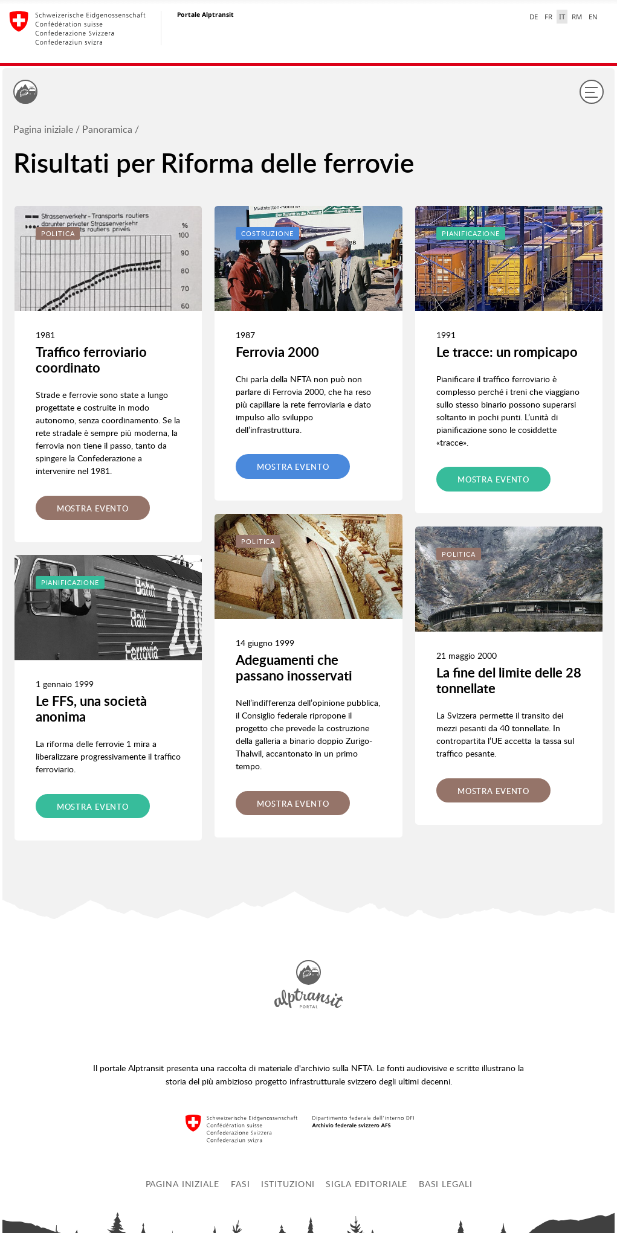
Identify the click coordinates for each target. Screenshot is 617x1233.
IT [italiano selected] (562, 16)
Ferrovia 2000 (277, 351)
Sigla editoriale (366, 1184)
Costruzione (267, 233)
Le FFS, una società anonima (91, 708)
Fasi (240, 1184)
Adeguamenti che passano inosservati (294, 667)
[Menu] (592, 92)
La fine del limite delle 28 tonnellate (508, 680)
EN (593, 16)
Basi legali (446, 1184)
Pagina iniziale (43, 129)
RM (577, 16)
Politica (58, 233)
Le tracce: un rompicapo (507, 351)
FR (548, 16)
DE (533, 16)
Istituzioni (288, 1184)
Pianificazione (70, 582)
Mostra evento (93, 508)
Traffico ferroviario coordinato (91, 359)
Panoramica (107, 129)
